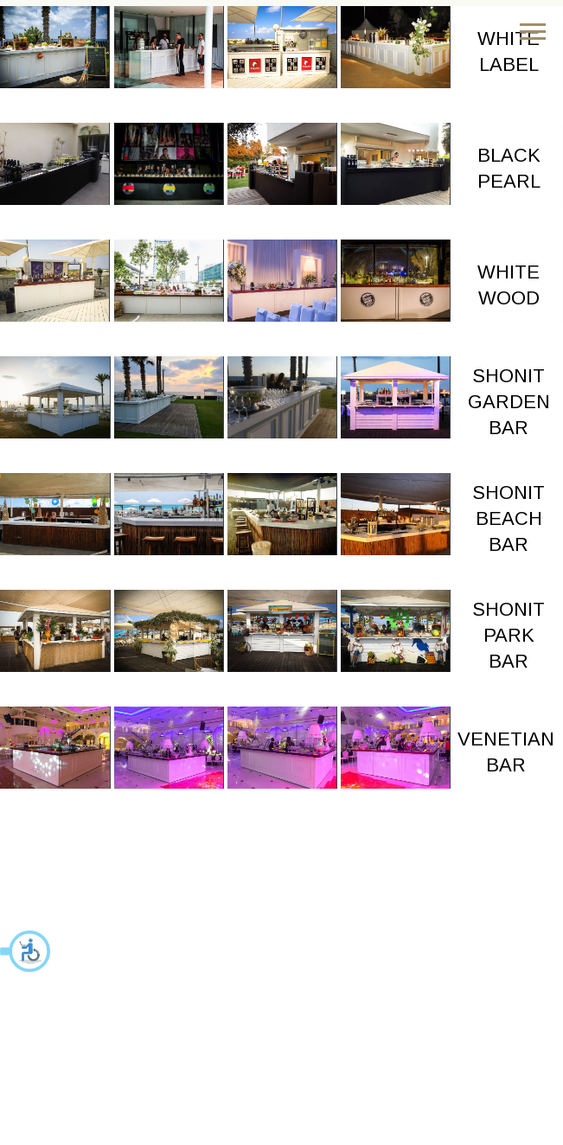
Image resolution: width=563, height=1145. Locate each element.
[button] (26, 951)
